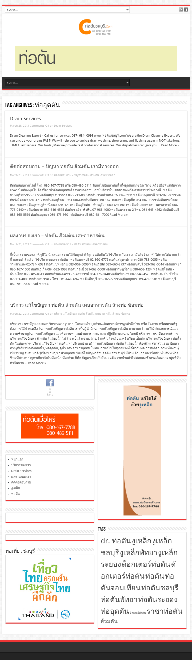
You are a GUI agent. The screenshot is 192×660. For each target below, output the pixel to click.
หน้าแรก (17, 459)
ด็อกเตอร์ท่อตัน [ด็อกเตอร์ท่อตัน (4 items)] (146, 564)
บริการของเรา (21, 465)
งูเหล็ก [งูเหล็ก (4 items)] (142, 541)
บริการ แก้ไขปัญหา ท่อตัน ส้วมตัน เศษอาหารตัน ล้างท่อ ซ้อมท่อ (77, 305)
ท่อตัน (15, 494)
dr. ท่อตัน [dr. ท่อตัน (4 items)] (116, 541)
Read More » (170, 145)
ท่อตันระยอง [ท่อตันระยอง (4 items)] (158, 599)
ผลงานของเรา (21, 476)
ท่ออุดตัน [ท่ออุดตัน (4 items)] (115, 611)
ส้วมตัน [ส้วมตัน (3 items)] (109, 621)
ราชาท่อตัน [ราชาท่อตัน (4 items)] (164, 611)
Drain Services (25, 119)
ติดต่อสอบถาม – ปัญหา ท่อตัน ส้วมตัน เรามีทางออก (64, 166)
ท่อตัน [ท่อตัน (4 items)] (154, 576)
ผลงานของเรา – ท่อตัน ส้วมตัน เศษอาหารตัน (57, 235)
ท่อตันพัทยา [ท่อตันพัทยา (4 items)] (119, 599)
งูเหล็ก (15, 488)
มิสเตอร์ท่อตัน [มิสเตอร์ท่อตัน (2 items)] (138, 613)
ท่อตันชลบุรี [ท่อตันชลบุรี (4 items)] (159, 588)
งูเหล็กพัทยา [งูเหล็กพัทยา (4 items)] (138, 552)
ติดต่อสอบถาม (21, 482)
